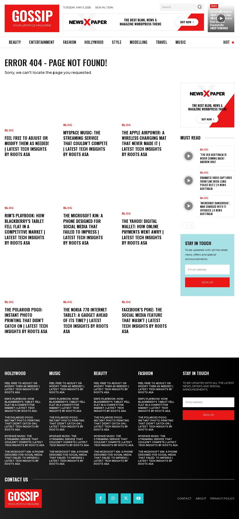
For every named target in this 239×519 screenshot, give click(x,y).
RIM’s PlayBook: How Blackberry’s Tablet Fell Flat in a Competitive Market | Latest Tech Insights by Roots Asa (25, 229)
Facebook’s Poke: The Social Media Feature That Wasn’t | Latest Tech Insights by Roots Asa (144, 321)
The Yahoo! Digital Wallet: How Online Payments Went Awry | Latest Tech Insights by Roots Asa (143, 232)
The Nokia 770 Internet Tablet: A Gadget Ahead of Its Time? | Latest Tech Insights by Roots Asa (85, 321)
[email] (207, 269)
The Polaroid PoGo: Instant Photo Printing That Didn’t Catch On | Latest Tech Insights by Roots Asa (26, 321)
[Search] (199, 7)
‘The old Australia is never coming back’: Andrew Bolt (213, 158)
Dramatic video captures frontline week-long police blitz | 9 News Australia (216, 183)
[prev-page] (183, 225)
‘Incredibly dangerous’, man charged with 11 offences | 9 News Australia (215, 208)
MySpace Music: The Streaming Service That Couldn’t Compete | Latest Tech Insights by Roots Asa (85, 143)
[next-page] (191, 225)
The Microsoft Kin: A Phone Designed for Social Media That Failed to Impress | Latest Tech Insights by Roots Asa (83, 229)
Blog (214, 6)
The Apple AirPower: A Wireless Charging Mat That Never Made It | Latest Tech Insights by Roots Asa (144, 143)
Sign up (207, 282)
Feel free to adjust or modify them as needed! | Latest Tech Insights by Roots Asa (27, 146)
